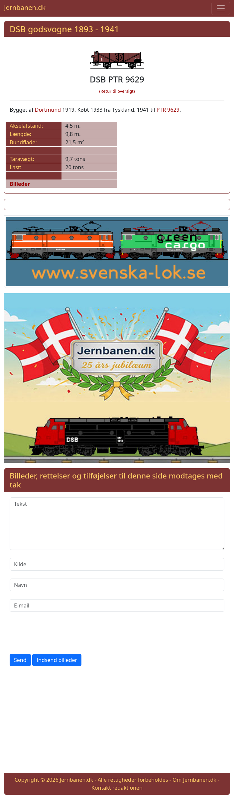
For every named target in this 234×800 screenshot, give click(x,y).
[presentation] (60, 633)
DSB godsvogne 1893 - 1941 (64, 29)
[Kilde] (117, 564)
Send (20, 660)
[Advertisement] (117, 720)
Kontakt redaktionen (117, 787)
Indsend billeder (57, 660)
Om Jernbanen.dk (194, 779)
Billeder (20, 184)
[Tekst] (117, 523)
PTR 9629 (168, 109)
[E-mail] (117, 605)
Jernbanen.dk (25, 7)
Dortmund (48, 109)
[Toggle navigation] (220, 8)
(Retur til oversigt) (117, 91)
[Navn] (117, 585)
